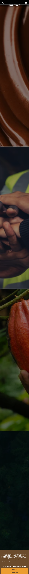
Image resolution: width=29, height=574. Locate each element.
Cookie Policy (23, 562)
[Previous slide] (1, 288)
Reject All (14, 569)
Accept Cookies (15, 572)
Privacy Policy (14, 562)
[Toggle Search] (2, 3)
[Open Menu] (26, 3)
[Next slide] (27, 288)
